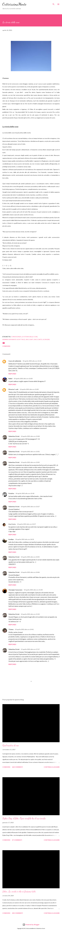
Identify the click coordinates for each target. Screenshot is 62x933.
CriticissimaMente (14, 4)
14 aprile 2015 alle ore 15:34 (30, 614)
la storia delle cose (30, 336)
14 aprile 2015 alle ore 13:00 (30, 436)
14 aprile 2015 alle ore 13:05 (30, 462)
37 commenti (17, 840)
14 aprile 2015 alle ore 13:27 (30, 506)
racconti (29, 339)
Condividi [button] (6, 346)
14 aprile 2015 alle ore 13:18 (25, 493)
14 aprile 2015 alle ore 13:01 (30, 451)
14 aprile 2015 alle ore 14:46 (30, 572)
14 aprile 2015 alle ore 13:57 (26, 524)
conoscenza (16, 336)
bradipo (11, 539)
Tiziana (10, 629)
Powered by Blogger (31, 925)
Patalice (11, 493)
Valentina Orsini (13, 436)
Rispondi (12, 374)
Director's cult (13, 389)
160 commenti (17, 767)
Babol (10, 378)
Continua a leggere (52, 767)
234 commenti (17, 913)
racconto (38, 339)
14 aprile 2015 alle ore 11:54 (32, 361)
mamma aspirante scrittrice (13, 339)
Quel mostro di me (10, 745)
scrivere (46, 339)
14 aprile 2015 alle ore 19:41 (24, 629)
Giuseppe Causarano (15, 590)
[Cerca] (53, 3)
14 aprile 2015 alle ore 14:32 (24, 539)
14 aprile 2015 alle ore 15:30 (33, 590)
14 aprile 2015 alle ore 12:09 (29, 389)
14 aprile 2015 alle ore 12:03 (23, 378)
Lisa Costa (12, 524)
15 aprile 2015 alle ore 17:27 (30, 649)
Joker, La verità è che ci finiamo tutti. (19, 891)
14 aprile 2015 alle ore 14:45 (30, 557)
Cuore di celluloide (14, 361)
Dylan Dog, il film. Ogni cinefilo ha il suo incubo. (24, 818)
